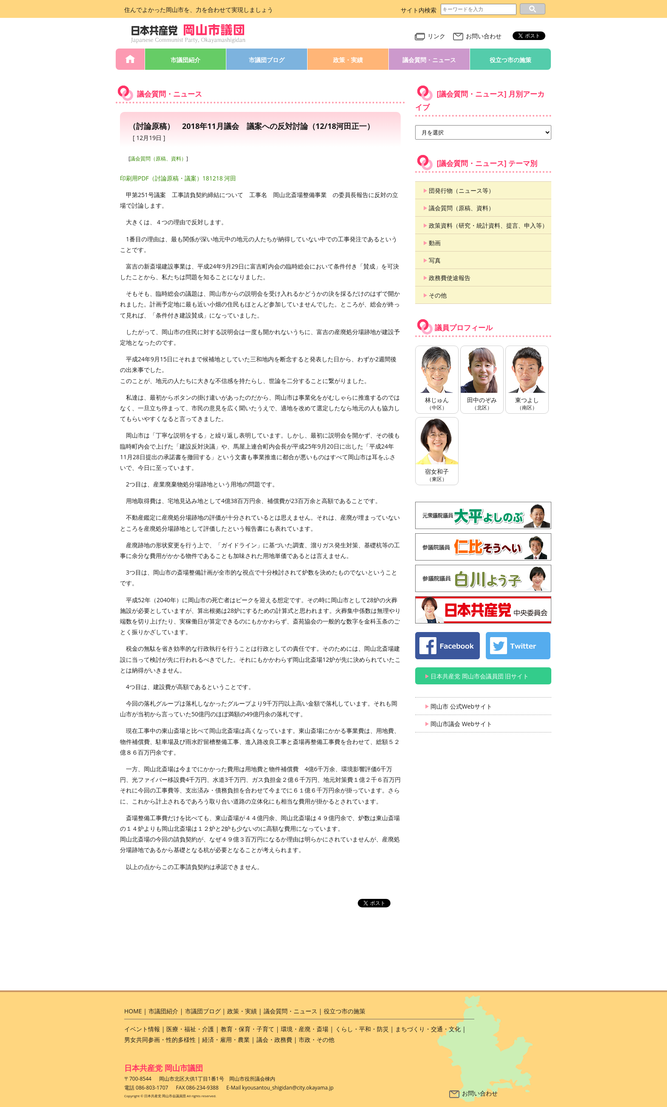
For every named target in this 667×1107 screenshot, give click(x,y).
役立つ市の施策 (510, 60)
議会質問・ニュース (429, 60)
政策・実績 (348, 60)
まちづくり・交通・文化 (428, 1029)
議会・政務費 (274, 1039)
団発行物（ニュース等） (461, 190)
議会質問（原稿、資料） (158, 158)
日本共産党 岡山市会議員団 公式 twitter (518, 645)
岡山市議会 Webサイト (461, 724)
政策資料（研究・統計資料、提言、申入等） (488, 225)
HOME (130, 59)
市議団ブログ (267, 60)
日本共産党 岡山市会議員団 (188, 34)
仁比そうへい (483, 547)
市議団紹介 (185, 60)
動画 (435, 243)
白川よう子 (483, 578)
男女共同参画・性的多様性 (160, 1039)
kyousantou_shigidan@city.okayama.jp (288, 1087)
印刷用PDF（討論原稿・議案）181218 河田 (178, 178)
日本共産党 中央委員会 (483, 610)
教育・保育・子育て (247, 1029)
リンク (430, 36)
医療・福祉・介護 (190, 1029)
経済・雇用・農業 (226, 1039)
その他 (438, 295)
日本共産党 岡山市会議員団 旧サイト (479, 676)
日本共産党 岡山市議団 (163, 1068)
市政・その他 (316, 1039)
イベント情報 (142, 1029)
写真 (435, 260)
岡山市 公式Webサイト (461, 706)
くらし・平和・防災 (362, 1029)
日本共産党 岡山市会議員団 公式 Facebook (447, 645)
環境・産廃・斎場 (304, 1029)
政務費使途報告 (449, 278)
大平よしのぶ (483, 515)
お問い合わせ (477, 36)
